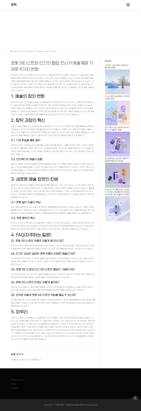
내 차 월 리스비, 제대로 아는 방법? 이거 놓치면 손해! (117, 128)
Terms (14, 384)
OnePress (70, 405)
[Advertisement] (70, 29)
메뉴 (128, 5)
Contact (14, 388)
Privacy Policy (17, 380)
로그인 (29, 359)
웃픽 (14, 5)
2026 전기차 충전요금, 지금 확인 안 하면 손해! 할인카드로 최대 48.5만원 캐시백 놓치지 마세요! (117, 191)
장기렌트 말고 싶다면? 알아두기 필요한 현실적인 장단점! (117, 159)
